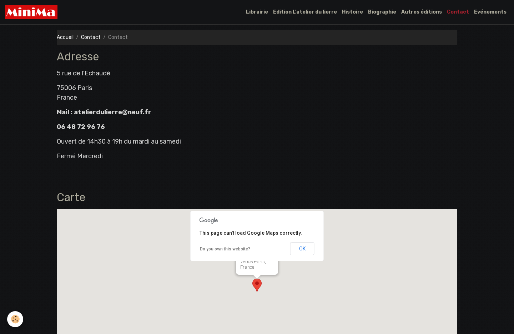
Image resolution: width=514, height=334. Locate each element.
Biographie (382, 12)
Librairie (257, 12)
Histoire (352, 12)
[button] (257, 285)
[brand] (32, 12)
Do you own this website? (225, 248)
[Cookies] (15, 319)
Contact (458, 12)
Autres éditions (421, 12)
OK (302, 248)
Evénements (490, 12)
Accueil (65, 37)
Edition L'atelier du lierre (305, 12)
